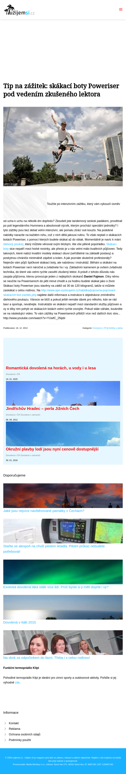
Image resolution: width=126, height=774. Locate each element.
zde (17, 682)
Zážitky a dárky (116, 328)
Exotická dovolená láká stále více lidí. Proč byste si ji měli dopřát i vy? (56, 587)
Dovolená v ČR (100, 328)
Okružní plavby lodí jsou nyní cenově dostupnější (52, 449)
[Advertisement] (63, 44)
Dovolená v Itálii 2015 (19, 622)
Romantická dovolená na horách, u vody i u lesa (51, 368)
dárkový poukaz (13, 244)
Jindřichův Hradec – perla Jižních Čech (42, 408)
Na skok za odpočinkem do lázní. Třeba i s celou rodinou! (46, 657)
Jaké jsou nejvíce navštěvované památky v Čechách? (43, 511)
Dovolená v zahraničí (30, 415)
